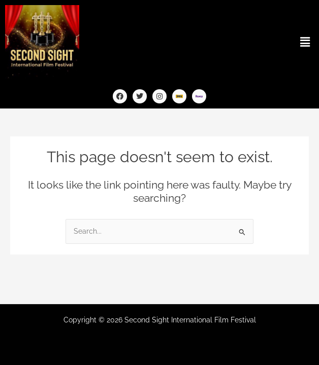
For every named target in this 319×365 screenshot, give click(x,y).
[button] (305, 41)
